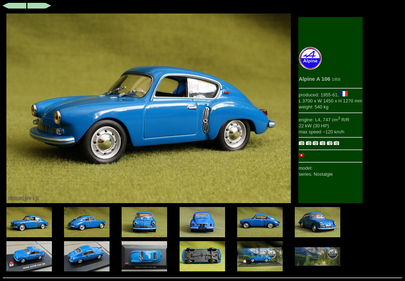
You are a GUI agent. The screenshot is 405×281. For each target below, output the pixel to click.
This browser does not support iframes (148, 108)
